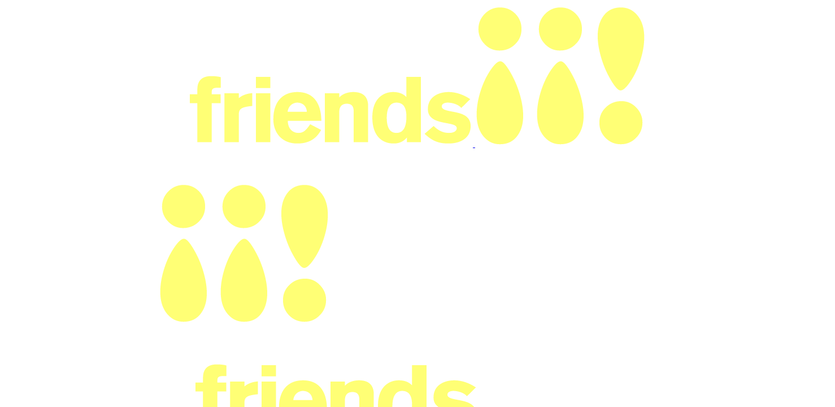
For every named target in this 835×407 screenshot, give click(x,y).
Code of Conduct (414, 66)
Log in (621, 20)
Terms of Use (489, 66)
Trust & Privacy (558, 66)
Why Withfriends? (241, 66)
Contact (615, 66)
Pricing (544, 20)
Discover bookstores (484, 20)
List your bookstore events (707, 20)
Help (576, 20)
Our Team (346, 66)
